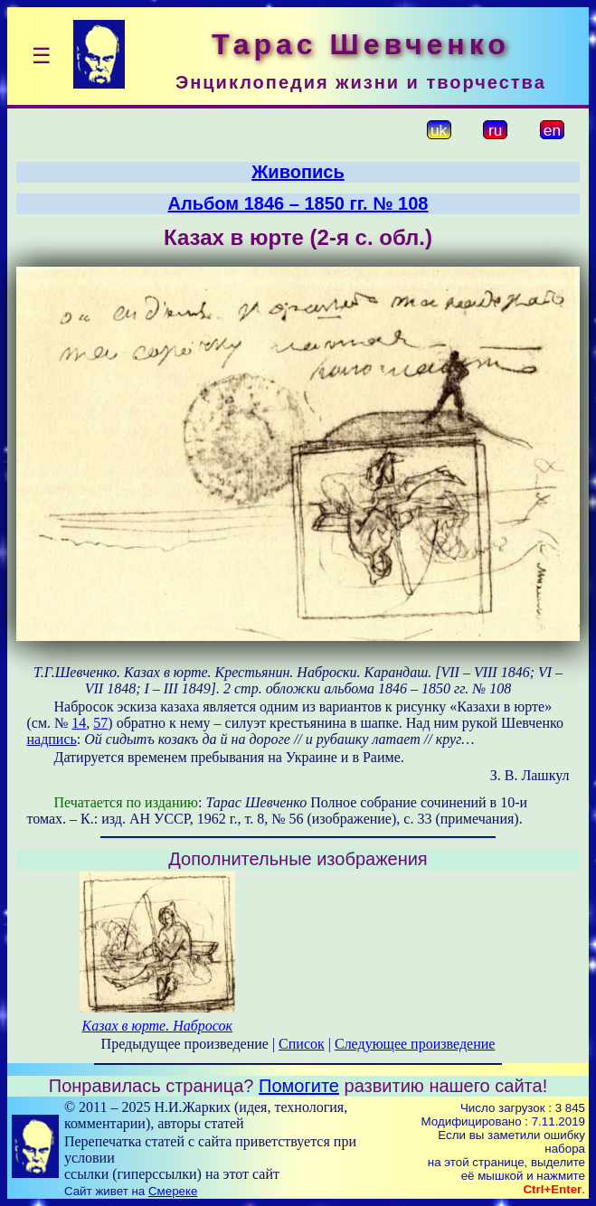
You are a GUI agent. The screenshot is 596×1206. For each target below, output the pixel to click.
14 (78, 722)
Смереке (172, 1191)
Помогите (299, 1086)
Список (302, 1043)
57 (100, 722)
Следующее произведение (415, 1043)
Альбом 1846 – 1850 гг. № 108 (298, 203)
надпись (52, 739)
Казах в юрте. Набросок (157, 1025)
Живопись (297, 172)
